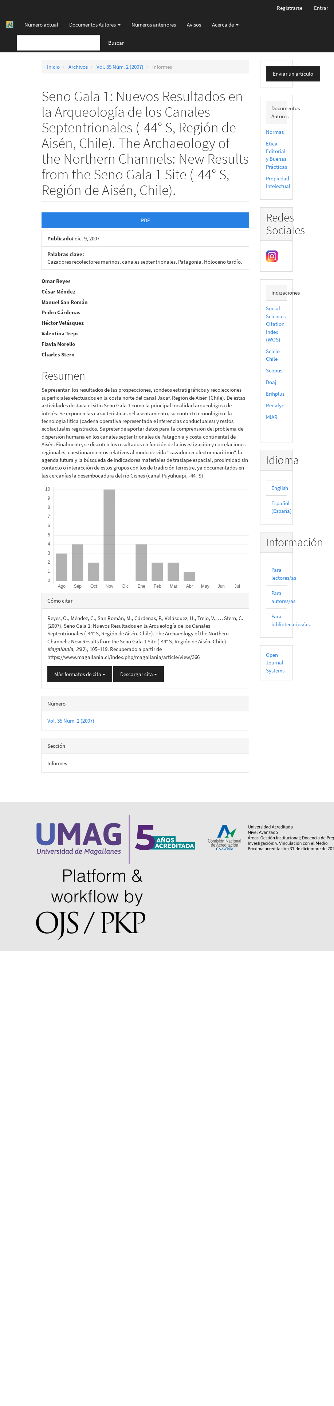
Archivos (78, 66)
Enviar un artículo (293, 73)
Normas (275, 131)
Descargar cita (138, 674)
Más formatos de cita (79, 674)
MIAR (272, 417)
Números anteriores (153, 24)
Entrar (321, 7)
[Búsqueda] (58, 43)
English (279, 487)
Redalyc (275, 405)
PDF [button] (145, 220)
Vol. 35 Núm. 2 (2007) (120, 66)
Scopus (274, 370)
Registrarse (289, 7)
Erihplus (275, 393)
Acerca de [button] (225, 24)
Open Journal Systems (275, 662)
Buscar (116, 42)
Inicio (53, 66)
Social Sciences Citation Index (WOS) (276, 324)
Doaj (271, 382)
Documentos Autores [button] (95, 24)
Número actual (41, 24)
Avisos (194, 24)
